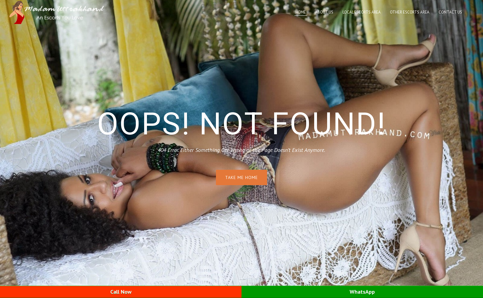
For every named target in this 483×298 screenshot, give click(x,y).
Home (300, 12)
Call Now (121, 291)
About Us (324, 12)
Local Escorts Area (362, 12)
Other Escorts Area (409, 12)
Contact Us (450, 12)
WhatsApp (362, 291)
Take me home (241, 177)
